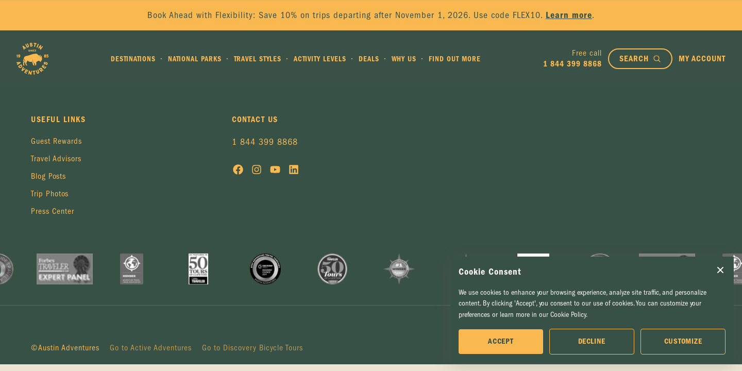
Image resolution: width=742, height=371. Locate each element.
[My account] (702, 59)
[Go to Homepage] (32, 59)
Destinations (133, 59)
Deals (369, 59)
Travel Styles (257, 59)
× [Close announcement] (720, 15)
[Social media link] (238, 171)
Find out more (455, 59)
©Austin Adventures (65, 347)
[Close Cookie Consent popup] (720, 270)
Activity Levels (320, 59)
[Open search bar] (640, 58)
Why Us (404, 59)
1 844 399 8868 (265, 142)
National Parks (195, 59)
